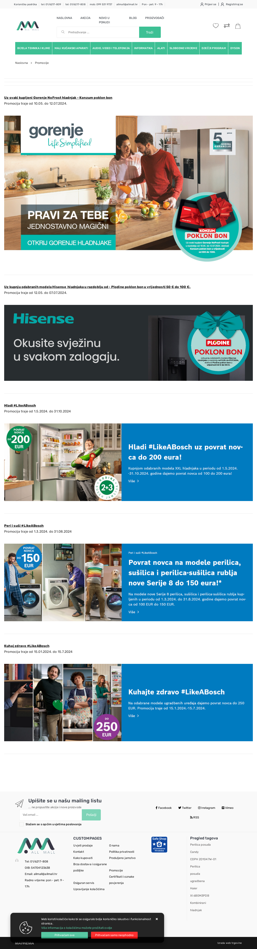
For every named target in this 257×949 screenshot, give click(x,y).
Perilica (195, 866)
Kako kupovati (82, 858)
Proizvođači (154, 18)
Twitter (184, 808)
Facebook (164, 808)
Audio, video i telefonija (111, 48)
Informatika (143, 48)
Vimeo (227, 808)
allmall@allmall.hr (127, 4)
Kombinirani (198, 903)
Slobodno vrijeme (183, 48)
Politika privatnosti (121, 852)
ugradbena (197, 881)
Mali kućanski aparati (71, 48)
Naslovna (64, 18)
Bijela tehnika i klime (33, 48)
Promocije (116, 870)
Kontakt (78, 852)
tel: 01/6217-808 (75, 4)
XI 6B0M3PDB (199, 895)
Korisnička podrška (25, 4)
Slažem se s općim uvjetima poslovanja (53, 824)
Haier (193, 888)
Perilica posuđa (200, 844)
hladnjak (196, 910)
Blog (133, 18)
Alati (161, 48)
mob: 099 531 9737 (101, 4)
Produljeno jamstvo (122, 858)
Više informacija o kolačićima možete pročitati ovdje (76, 928)
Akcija (85, 18)
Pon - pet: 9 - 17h (152, 4)
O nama (114, 845)
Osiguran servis (83, 883)
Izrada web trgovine (229, 943)
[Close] (64, 935)
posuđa (195, 874)
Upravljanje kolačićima (88, 889)
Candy (194, 852)
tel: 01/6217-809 (51, 4)
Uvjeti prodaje (83, 845)
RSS (194, 817)
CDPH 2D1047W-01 (203, 859)
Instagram (206, 808)
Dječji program (214, 48)
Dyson (235, 48)
